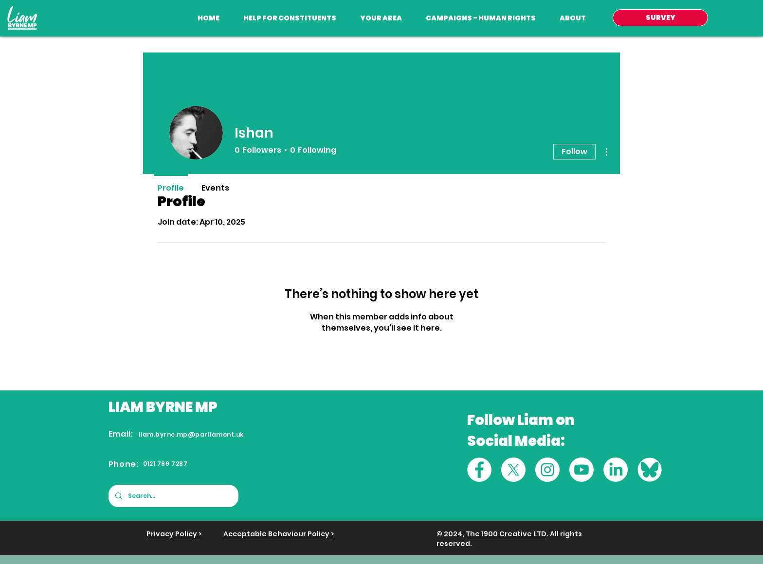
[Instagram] (547, 470)
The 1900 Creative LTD (506, 534)
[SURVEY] (660, 17)
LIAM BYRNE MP (163, 407)
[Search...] (173, 496)
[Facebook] (479, 470)
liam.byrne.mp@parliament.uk (191, 434)
